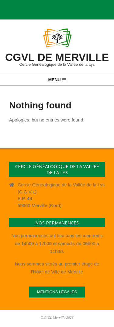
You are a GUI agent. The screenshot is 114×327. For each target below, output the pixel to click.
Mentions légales (57, 292)
